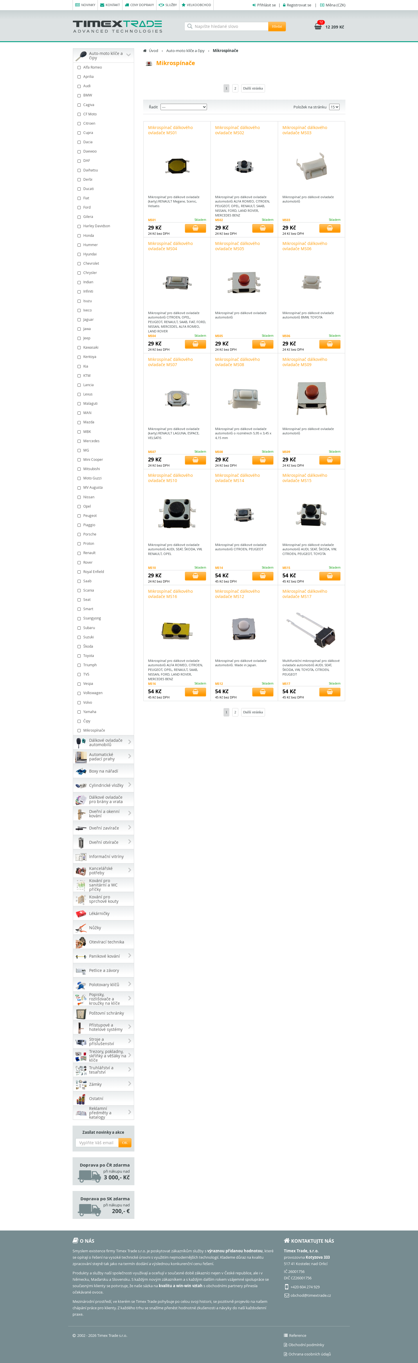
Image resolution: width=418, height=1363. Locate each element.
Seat (104, 599)
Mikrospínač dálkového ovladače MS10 (170, 477)
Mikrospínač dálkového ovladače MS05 (237, 246)
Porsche (104, 534)
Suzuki (104, 637)
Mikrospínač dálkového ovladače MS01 (170, 130)
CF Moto (104, 114)
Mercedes (104, 440)
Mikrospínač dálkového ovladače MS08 (237, 362)
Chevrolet (104, 263)
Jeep (104, 338)
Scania (104, 590)
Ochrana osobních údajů (307, 1354)
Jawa (104, 328)
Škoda (104, 646)
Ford (104, 207)
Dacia (104, 141)
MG (104, 450)
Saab (104, 580)
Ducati (104, 188)
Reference (295, 1335)
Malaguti (104, 403)
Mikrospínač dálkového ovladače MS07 (170, 362)
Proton (104, 543)
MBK (104, 431)
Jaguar (104, 319)
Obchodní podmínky (304, 1344)
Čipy (104, 721)
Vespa (104, 683)
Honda (104, 235)
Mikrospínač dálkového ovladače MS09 (304, 362)
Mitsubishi (104, 468)
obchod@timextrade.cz (311, 1295)
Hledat (277, 26)
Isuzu (104, 300)
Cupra (104, 132)
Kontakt (110, 5)
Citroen (104, 123)
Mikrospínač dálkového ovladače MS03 (304, 130)
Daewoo (104, 151)
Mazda (104, 422)
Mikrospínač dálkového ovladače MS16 (170, 593)
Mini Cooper (104, 459)
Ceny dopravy (139, 5)
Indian (104, 282)
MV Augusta (104, 487)
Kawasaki (104, 347)
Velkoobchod (196, 5)
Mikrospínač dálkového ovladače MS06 (304, 246)
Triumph (104, 664)
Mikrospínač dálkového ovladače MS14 (237, 477)
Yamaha (104, 711)
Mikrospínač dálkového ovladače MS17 (304, 593)
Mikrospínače (104, 730)
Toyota (104, 655)
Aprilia (104, 76)
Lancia (104, 384)
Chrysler (104, 272)
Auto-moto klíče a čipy (185, 50)
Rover (104, 562)
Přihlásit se (266, 5)
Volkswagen (104, 692)
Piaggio (104, 524)
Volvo (104, 702)
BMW (104, 95)
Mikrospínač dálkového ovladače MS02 (237, 130)
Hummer (104, 244)
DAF (104, 160)
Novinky (85, 5)
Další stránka (253, 88)
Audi (104, 85)
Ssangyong (104, 618)
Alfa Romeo (104, 67)
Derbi (104, 179)
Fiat (104, 198)
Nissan (104, 497)
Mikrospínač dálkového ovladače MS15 (304, 477)
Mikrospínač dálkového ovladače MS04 (170, 246)
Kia (104, 366)
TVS (104, 674)
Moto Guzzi (104, 478)
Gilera (104, 216)
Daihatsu (104, 170)
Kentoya (104, 356)
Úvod (153, 50)
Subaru (104, 627)
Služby (168, 5)
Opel (104, 506)
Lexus (104, 394)
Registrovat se (299, 5)
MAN (104, 412)
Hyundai (104, 254)
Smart (104, 608)
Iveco (104, 310)
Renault (104, 552)
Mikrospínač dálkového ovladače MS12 (237, 593)
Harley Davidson (104, 225)
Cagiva (104, 104)
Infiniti (104, 291)
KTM (104, 375)
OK (125, 1142)
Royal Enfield (104, 571)
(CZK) (335, 5)
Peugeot (104, 515)
